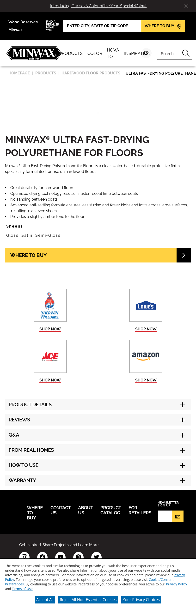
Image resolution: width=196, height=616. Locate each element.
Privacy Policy (176, 584)
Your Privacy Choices (141, 599)
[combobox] (168, 53)
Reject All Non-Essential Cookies (88, 599)
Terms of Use (22, 588)
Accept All (45, 599)
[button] (98, 226)
